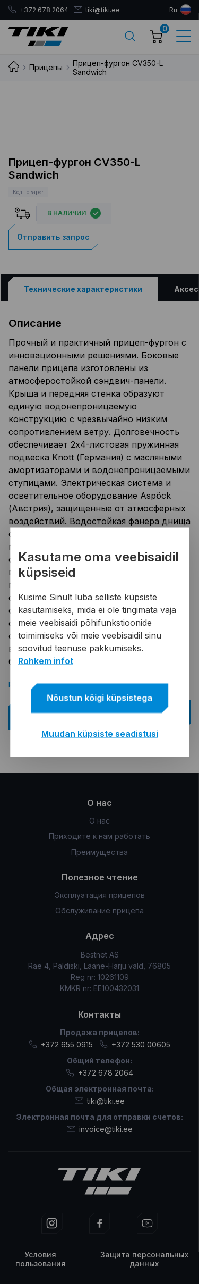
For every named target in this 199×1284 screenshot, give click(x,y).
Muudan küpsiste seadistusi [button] (99, 733)
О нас (99, 820)
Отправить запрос (53, 236)
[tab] (83, 289)
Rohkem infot (45, 660)
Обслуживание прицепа (99, 910)
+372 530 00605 (134, 1044)
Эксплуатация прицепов (100, 895)
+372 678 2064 (38, 10)
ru (173, 10)
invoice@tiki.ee (100, 1129)
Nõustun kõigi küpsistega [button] (99, 697)
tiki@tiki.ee (97, 10)
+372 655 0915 (61, 1044)
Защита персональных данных (144, 1259)
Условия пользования (40, 1259)
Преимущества (99, 852)
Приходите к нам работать (99, 836)
